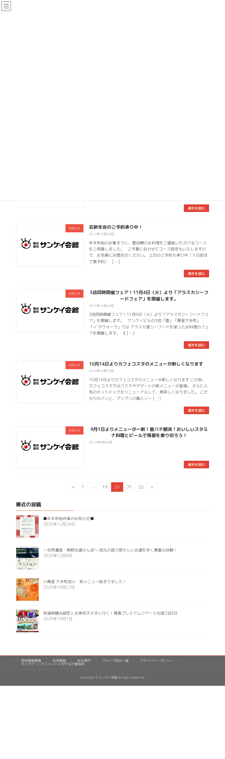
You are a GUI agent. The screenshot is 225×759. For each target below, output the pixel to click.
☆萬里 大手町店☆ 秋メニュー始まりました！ (84, 581)
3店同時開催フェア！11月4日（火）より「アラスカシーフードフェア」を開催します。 (149, 295)
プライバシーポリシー (157, 660)
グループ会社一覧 (115, 660)
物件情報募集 (31, 660)
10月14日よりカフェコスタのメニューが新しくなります (146, 364)
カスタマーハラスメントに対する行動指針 (53, 664)
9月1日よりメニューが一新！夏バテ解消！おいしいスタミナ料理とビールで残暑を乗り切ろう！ (149, 432)
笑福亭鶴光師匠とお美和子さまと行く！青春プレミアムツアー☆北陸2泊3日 (110, 613)
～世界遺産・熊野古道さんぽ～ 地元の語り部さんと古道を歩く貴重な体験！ (110, 550)
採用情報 (59, 660)
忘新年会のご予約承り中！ (116, 227)
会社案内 (84, 660)
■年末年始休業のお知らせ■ (68, 518)
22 (141, 488)
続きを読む (196, 208)
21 (129, 488)
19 (104, 488)
